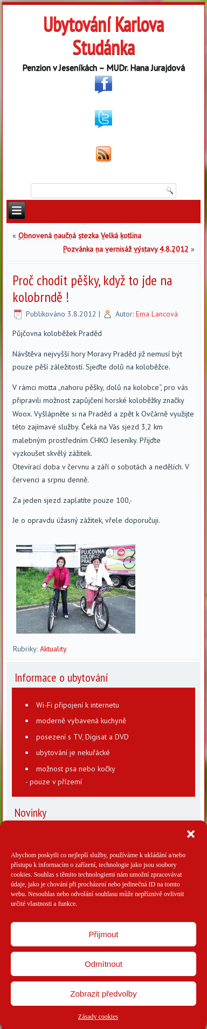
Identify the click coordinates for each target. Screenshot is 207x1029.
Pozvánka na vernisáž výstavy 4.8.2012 (126, 249)
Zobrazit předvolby (103, 993)
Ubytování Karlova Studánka (103, 35)
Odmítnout (103, 964)
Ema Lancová (157, 314)
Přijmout (103, 934)
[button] (190, 834)
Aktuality (53, 649)
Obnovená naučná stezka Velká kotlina (79, 235)
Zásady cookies (98, 1016)
